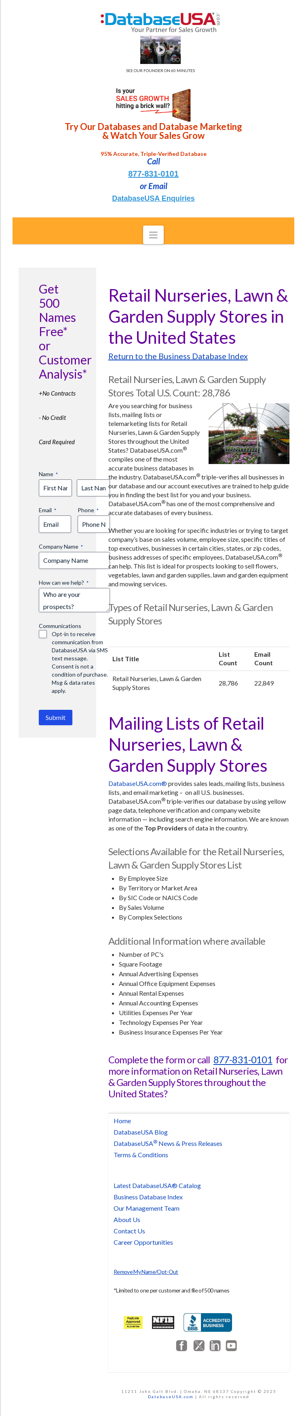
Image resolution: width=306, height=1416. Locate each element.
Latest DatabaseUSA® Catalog (157, 1185)
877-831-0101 (153, 173)
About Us (127, 1219)
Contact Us (129, 1231)
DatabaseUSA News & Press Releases (168, 1143)
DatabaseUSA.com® (137, 783)
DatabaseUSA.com (171, 1396)
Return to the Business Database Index (178, 356)
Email (47, 510)
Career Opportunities (143, 1242)
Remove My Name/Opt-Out (146, 1271)
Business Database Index (148, 1197)
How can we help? (64, 582)
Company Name (61, 546)
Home (122, 1120)
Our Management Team (146, 1208)
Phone (88, 510)
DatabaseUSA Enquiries (153, 198)
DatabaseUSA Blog (141, 1132)
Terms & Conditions (141, 1154)
